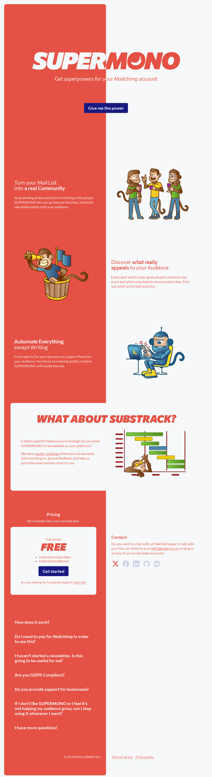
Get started (53, 571)
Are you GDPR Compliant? (40, 674)
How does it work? (32, 622)
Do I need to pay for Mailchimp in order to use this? (52, 639)
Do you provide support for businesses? (52, 689)
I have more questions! (36, 727)
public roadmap (47, 454)
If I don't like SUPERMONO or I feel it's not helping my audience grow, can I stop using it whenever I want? (53, 708)
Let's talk (80, 582)
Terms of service (122, 757)
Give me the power (106, 108)
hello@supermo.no (165, 548)
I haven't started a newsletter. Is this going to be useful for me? (49, 658)
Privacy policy (145, 757)
